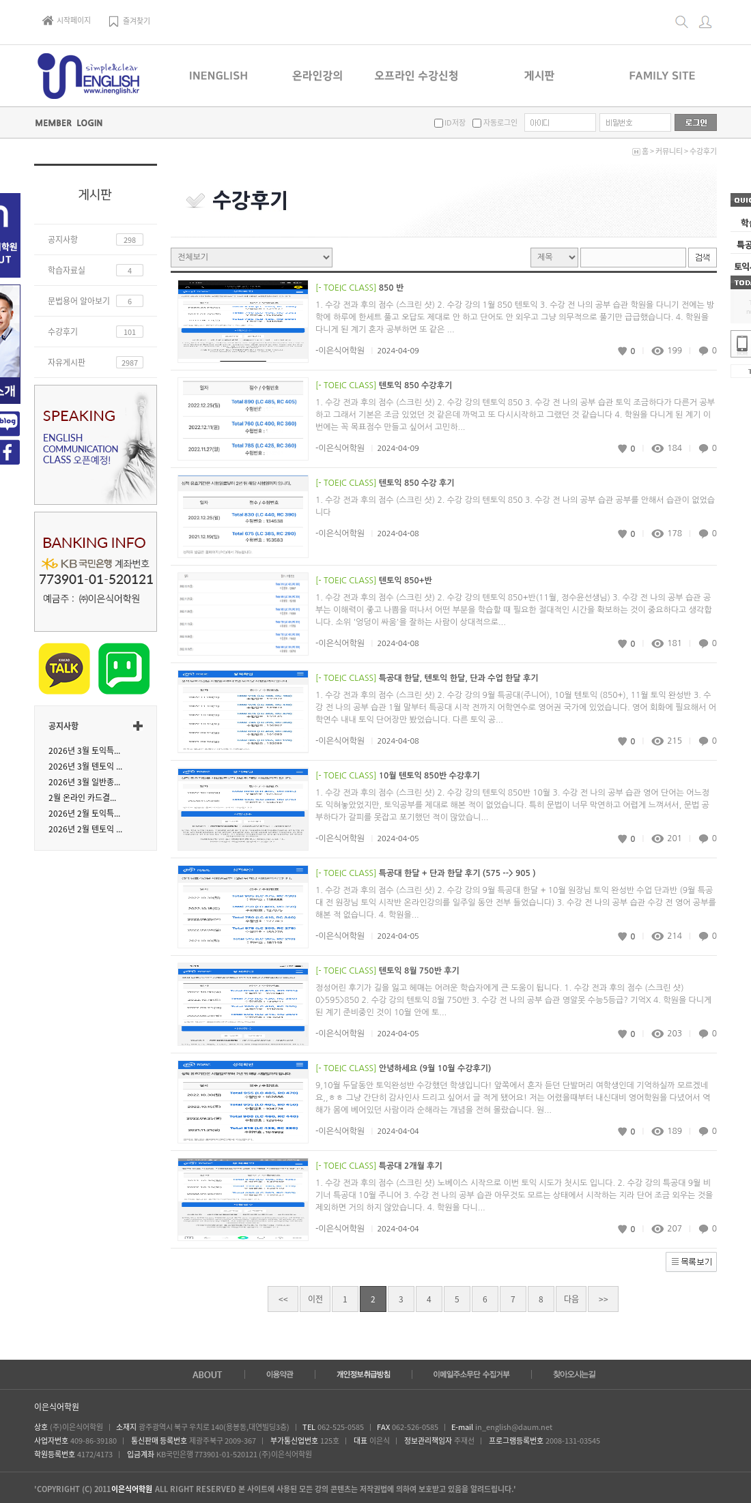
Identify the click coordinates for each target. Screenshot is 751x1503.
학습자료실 (66, 270)
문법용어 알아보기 (79, 301)
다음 (571, 1299)
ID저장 (454, 122)
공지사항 (63, 239)
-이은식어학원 (340, 351)
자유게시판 (66, 362)
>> (603, 1299)
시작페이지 (66, 20)
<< (283, 1299)
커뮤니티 (669, 151)
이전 (315, 1299)
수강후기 (703, 151)
